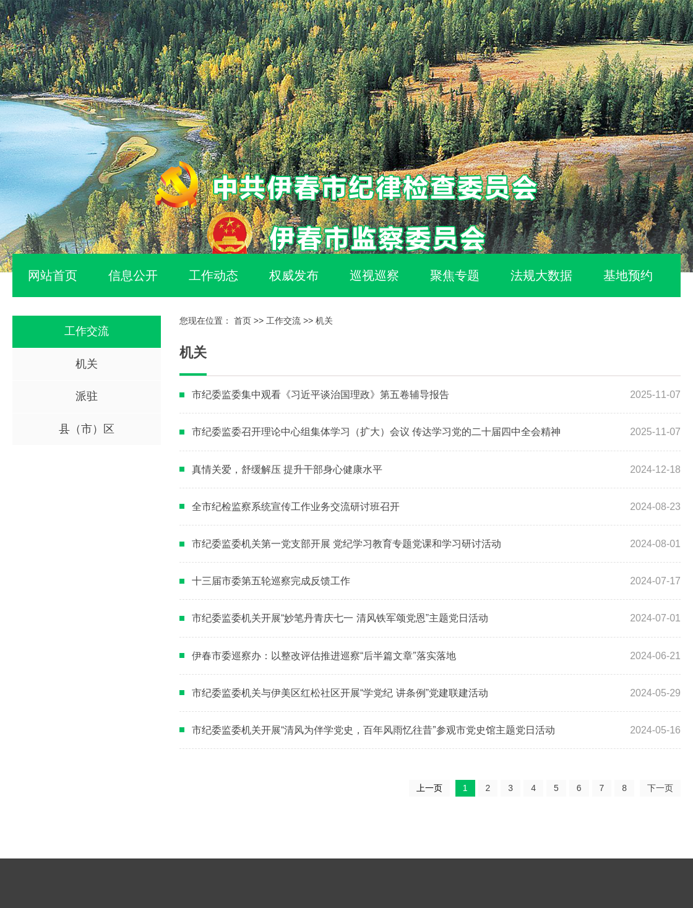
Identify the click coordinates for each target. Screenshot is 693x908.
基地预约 (628, 275)
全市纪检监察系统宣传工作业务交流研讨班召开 (296, 506)
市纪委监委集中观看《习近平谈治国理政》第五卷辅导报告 (320, 394)
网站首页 (52, 275)
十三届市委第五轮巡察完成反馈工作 (271, 581)
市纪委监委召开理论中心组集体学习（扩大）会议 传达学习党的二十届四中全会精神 (376, 431)
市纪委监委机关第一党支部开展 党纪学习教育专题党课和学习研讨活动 (346, 543)
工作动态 (213, 275)
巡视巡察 (374, 275)
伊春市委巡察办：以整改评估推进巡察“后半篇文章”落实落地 (324, 656)
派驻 (86, 396)
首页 (242, 321)
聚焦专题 (455, 275)
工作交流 (86, 331)
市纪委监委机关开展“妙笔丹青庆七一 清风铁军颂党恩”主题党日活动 (340, 618)
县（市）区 (86, 429)
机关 (86, 364)
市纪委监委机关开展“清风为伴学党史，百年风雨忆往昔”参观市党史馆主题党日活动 (373, 730)
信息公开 (133, 275)
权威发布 (294, 275)
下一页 (660, 788)
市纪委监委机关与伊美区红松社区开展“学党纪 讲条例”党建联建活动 (340, 693)
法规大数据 (541, 275)
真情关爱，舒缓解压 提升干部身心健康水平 (287, 469)
